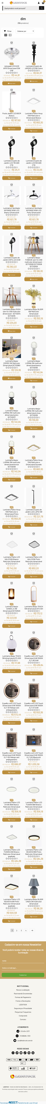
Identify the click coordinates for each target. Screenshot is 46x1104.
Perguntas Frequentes (23, 1012)
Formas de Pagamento (23, 997)
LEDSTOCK (23, 1005)
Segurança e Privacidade (23, 1008)
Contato (23, 1019)
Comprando (23, 1016)
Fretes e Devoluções (23, 1001)
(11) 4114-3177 (23, 1031)
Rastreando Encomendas (23, 994)
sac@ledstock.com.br (23, 1040)
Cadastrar (23, 975)
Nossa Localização (23, 990)
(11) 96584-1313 (23, 1035)
